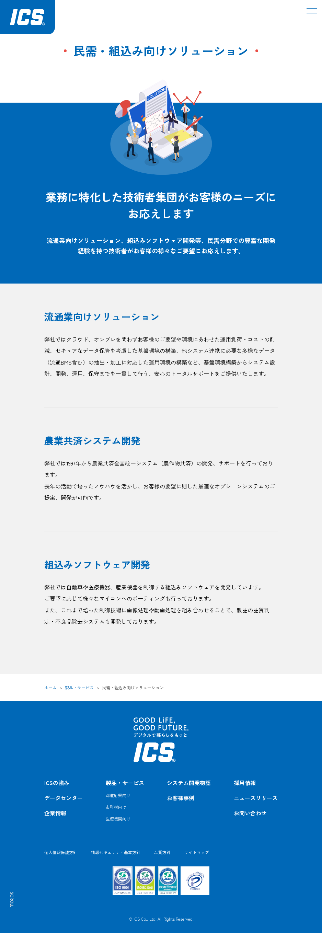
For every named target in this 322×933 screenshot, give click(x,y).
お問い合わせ (250, 813)
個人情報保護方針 (60, 852)
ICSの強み (56, 783)
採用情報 (245, 783)
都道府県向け (118, 795)
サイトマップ (196, 852)
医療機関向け (118, 818)
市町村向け (116, 807)
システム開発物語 (189, 783)
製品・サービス (79, 687)
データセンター (63, 798)
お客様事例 (180, 798)
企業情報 (55, 813)
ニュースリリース (256, 798)
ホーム (50, 687)
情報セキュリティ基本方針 (115, 852)
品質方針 (162, 852)
